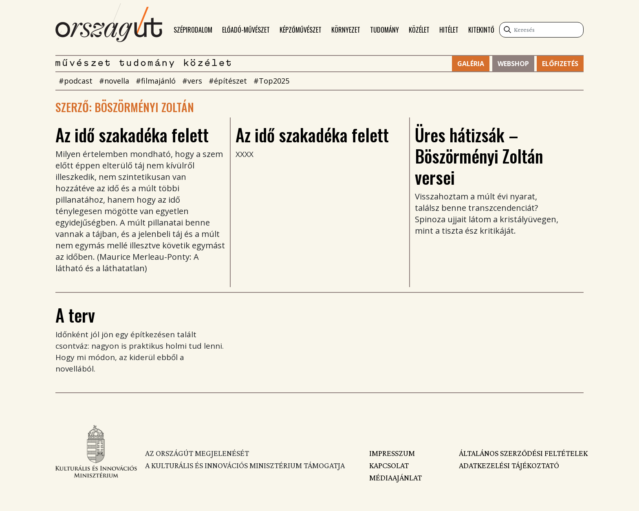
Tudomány (384, 30)
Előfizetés (560, 63)
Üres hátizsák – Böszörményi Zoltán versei (479, 156)
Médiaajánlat (395, 477)
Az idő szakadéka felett (132, 134)
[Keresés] (541, 30)
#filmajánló (156, 81)
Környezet (345, 30)
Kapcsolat (389, 465)
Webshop (513, 63)
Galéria (470, 63)
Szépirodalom (193, 30)
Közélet (419, 30)
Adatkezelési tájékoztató (509, 465)
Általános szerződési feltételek (521, 453)
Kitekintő (481, 30)
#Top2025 (271, 81)
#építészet (228, 81)
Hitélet (448, 30)
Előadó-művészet (246, 30)
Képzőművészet (301, 30)
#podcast (76, 81)
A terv (75, 314)
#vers (192, 81)
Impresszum (392, 453)
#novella (114, 81)
